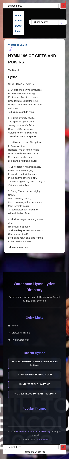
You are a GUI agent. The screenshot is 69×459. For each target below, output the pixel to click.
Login (18, 31)
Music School (43, 439)
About (18, 20)
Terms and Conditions (34, 452)
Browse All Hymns (19, 332)
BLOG (18, 25)
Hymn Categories (19, 339)
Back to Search (17, 44)
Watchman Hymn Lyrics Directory (33, 431)
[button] (66, 3)
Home (18, 15)
